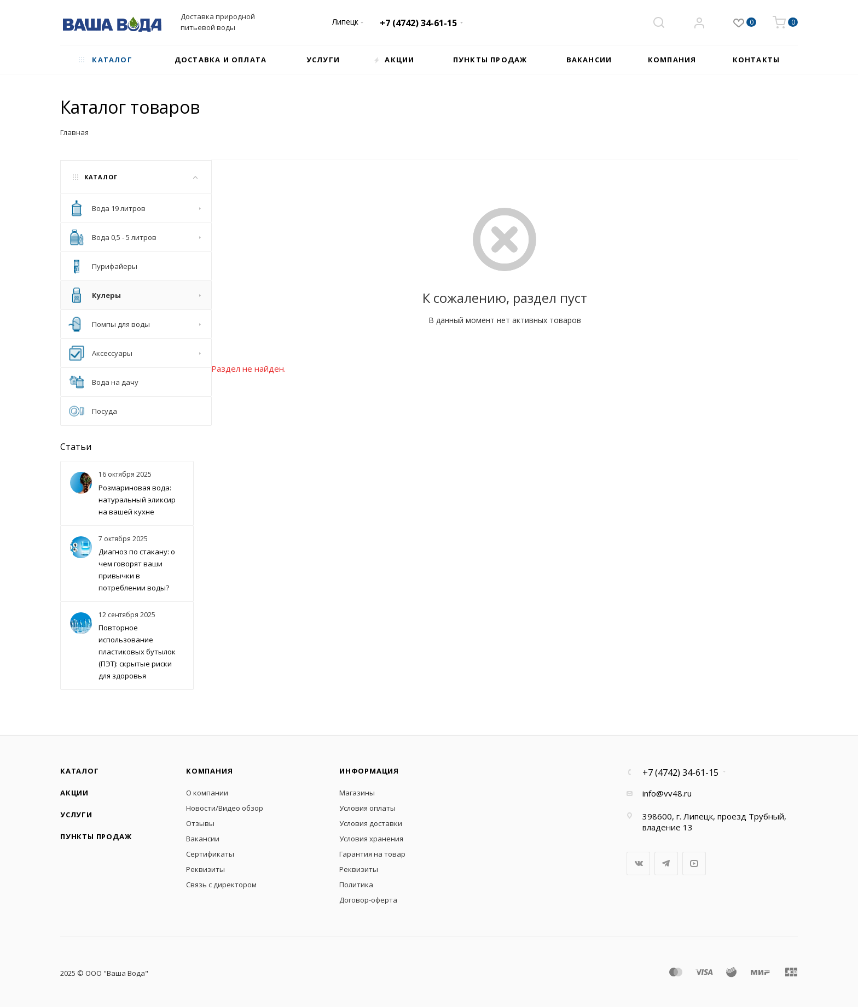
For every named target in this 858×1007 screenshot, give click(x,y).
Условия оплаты (367, 808)
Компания (209, 771)
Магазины (357, 793)
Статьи (75, 447)
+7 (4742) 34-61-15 (418, 23)
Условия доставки (370, 823)
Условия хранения (371, 839)
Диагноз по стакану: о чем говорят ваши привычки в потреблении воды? (136, 570)
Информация (369, 771)
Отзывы (200, 823)
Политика (356, 884)
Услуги (76, 814)
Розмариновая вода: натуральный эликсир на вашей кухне (137, 500)
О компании (207, 793)
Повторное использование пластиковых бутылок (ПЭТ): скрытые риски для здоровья (137, 652)
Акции (74, 793)
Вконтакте (638, 863)
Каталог (79, 771)
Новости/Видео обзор (224, 808)
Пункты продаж (95, 836)
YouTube (694, 863)
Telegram (666, 863)
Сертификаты (210, 854)
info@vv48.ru (667, 793)
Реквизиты (205, 869)
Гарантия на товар (372, 854)
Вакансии (202, 839)
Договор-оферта (368, 900)
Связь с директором (221, 884)
